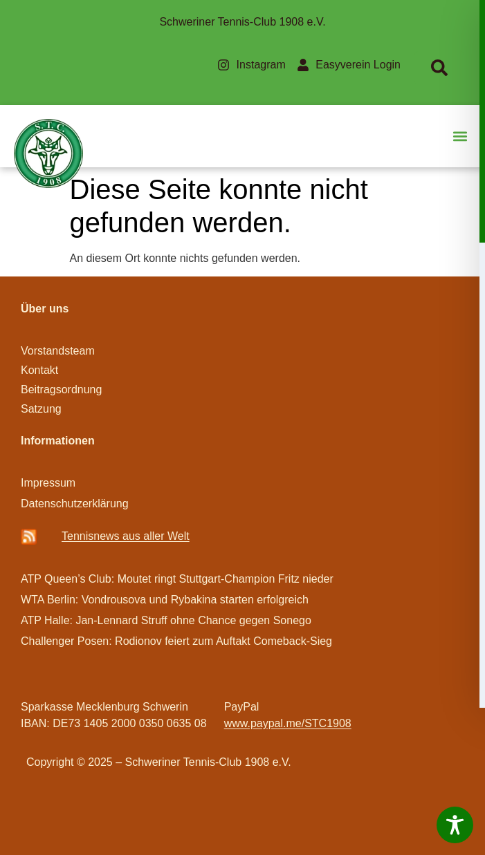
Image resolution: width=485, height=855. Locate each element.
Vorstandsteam (58, 351)
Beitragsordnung (63, 389)
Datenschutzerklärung (75, 503)
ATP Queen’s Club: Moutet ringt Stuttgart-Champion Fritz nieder (177, 579)
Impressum (48, 483)
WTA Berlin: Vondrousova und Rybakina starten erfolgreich (165, 599)
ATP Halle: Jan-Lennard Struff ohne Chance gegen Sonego (166, 620)
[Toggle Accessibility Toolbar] (455, 825)
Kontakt (39, 370)
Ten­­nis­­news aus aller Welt (126, 536)
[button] (459, 136)
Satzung (41, 409)
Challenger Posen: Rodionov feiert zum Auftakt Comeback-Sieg (176, 641)
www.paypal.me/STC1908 (287, 723)
